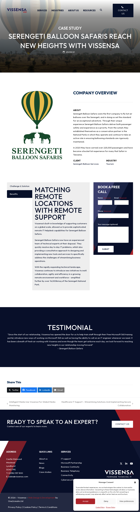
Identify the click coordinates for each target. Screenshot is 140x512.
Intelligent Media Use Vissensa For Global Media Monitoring (31, 404)
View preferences (126, 501)
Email (120, 198)
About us (43, 458)
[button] (135, 482)
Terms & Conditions (48, 507)
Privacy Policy (110, 507)
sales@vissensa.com (18, 476)
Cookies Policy (30, 507)
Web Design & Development (41, 497)
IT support (66, 458)
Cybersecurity (68, 479)
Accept (85, 501)
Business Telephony (70, 471)
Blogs (41, 467)
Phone (104, 211)
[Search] (101, 10)
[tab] (19, 186)
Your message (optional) (108, 224)
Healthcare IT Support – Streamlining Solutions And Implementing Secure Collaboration (96, 404)
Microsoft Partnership (71, 462)
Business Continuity (70, 466)
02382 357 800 (15, 473)
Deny (106, 501)
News (41, 463)
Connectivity (67, 475)
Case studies (45, 472)
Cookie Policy (100, 507)
